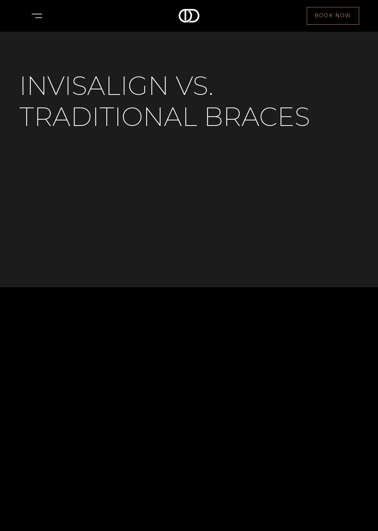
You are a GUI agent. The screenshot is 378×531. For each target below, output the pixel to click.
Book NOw (333, 15)
